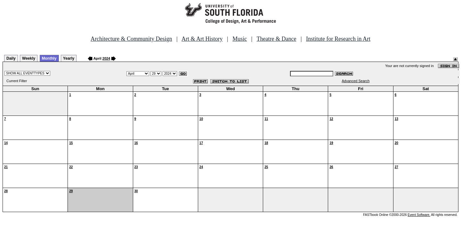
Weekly (28, 58)
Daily (11, 58)
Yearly (68, 58)
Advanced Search (356, 81)
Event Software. (419, 215)
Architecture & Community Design (131, 39)
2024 (106, 58)
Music (239, 39)
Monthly (49, 58)
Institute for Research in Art (338, 39)
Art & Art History (202, 39)
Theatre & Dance (276, 39)
